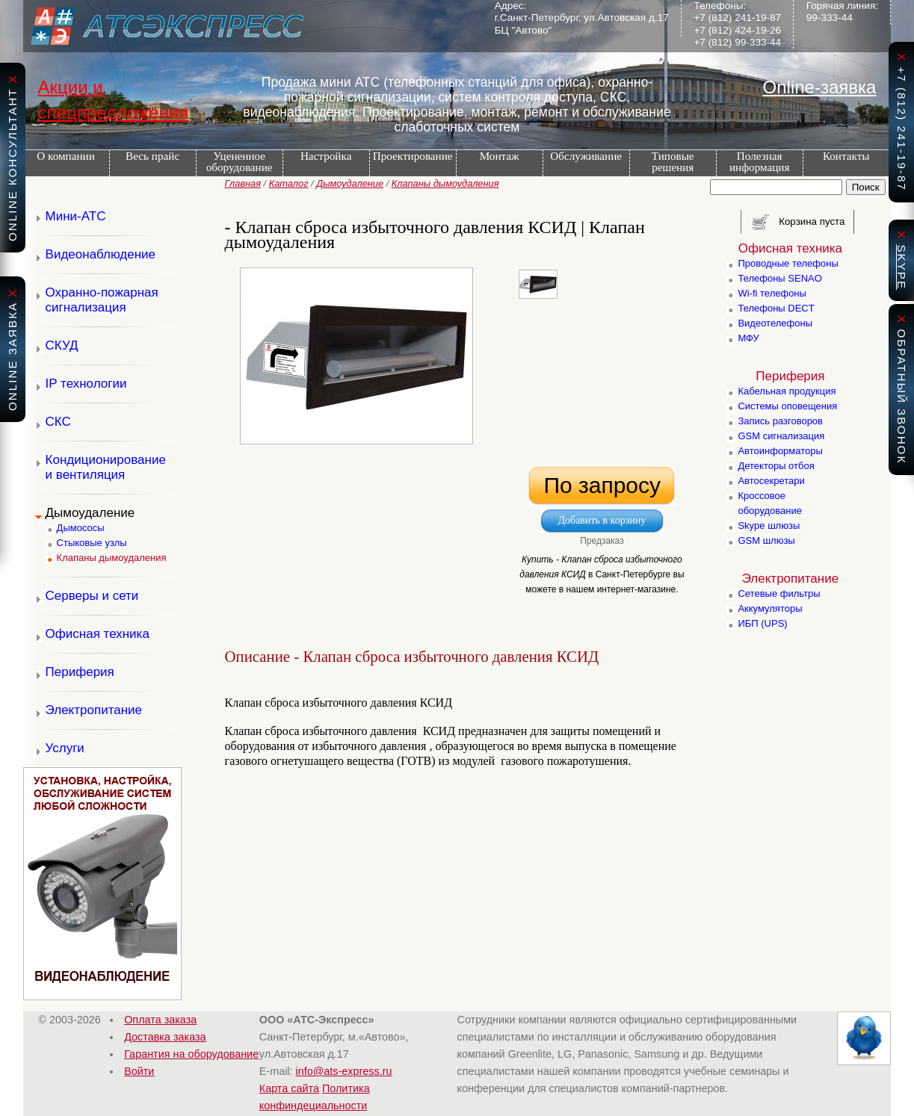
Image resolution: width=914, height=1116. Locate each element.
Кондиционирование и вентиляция (106, 467)
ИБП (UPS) (762, 623)
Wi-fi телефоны (772, 293)
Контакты (846, 155)
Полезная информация (759, 161)
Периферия (80, 672)
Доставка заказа (165, 1037)
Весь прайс (152, 155)
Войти (139, 1071)
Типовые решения (673, 161)
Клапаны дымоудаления (445, 183)
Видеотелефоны (775, 323)
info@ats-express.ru (344, 1071)
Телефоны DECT (776, 308)
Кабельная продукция (787, 391)
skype (901, 267)
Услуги (65, 748)
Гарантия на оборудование (191, 1054)
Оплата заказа (160, 1020)
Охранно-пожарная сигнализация (102, 299)
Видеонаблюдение (101, 254)
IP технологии (86, 383)
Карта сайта (289, 1088)
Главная (243, 183)
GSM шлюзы (766, 540)
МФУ (748, 338)
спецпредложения (113, 112)
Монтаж (499, 155)
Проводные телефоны (788, 263)
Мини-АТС (76, 216)
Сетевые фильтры (779, 593)
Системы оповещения (787, 406)
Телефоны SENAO (779, 278)
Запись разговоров (780, 421)
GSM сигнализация (781, 435)
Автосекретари (771, 480)
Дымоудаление (349, 183)
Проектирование (413, 155)
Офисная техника (97, 634)
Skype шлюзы (769, 525)
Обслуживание (586, 155)
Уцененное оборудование (239, 161)
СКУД (62, 345)
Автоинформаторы (780, 450)
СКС (58, 422)
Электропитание (94, 710)
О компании (66, 155)
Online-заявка (820, 87)
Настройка (325, 155)
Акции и (70, 87)
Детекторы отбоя (776, 465)
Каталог (289, 183)
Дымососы (81, 527)
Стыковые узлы (92, 542)
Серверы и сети (92, 596)
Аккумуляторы (770, 608)
